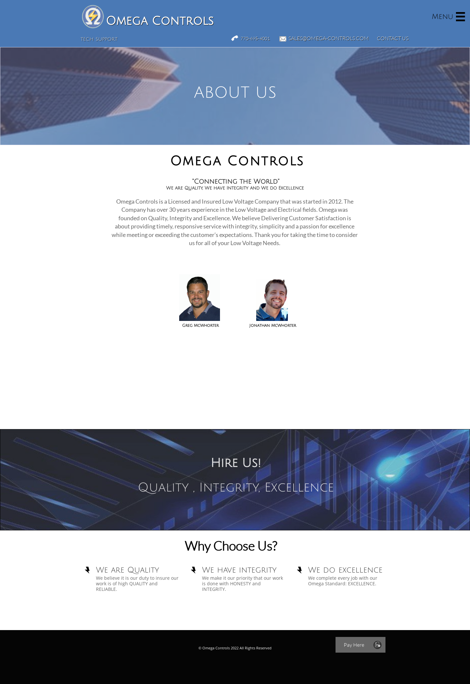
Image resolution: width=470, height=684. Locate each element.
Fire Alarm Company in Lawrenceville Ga (73, 616)
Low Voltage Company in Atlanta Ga (408, 616)
